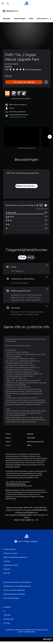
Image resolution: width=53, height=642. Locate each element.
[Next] (50, 137)
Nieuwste (6, 18)
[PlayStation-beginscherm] (26, 3)
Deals (31, 18)
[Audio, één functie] (26, 268)
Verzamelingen (20, 18)
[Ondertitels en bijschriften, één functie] (26, 280)
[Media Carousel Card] (21, 137)
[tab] (22, 257)
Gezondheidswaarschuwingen (15, 484)
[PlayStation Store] (11, 11)
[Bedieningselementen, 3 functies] (26, 295)
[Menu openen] (2, 3)
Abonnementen (43, 18)
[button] (17, 117)
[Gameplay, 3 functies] (26, 310)
